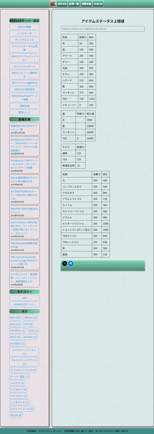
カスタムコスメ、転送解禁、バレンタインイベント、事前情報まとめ (24, 277)
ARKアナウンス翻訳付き (25, 83)
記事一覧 (74, 4)
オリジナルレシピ (24, 39)
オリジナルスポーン (24, 66)
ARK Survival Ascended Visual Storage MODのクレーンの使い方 (24, 260)
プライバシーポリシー (50, 431)
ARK (24, 298)
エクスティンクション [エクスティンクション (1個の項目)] (24, 351)
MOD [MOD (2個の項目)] (15, 337)
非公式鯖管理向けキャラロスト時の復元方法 (24, 179)
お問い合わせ (121, 431)
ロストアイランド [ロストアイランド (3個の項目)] (21, 409)
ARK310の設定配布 (24, 89)
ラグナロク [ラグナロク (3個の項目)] (18, 396)
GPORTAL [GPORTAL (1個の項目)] (17, 330)
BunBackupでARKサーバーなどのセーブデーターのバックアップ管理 (24, 164)
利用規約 (32, 431)
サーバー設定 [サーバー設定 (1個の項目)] (19, 376)
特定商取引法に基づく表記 (78, 431)
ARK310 (62, 4)
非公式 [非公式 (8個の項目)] (16, 415)
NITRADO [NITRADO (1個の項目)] (17, 343)
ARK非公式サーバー (24, 304)
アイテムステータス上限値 (24, 48)
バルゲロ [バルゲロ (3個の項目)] (17, 383)
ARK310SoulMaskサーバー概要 (24, 97)
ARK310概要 (24, 27)
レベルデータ (24, 33)
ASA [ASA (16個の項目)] (15, 324)
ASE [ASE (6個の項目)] (28, 324)
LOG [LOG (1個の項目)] (33, 330)
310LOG (98, 4)
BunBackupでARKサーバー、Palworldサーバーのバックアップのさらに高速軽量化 (24, 145)
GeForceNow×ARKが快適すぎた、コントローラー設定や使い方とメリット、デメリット (24, 227)
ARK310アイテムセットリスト (24, 58)
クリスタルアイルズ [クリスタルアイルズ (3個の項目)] (23, 370)
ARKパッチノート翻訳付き (25, 74)
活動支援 (86, 4)
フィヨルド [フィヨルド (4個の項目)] (18, 389)
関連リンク (24, 112)
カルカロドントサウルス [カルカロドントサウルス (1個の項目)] (24, 361)
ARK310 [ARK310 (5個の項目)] (30, 317)
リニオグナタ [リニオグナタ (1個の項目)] (19, 402)
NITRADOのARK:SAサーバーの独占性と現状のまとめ (24, 194)
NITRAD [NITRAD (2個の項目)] (30, 337)
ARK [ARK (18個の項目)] (15, 317)
